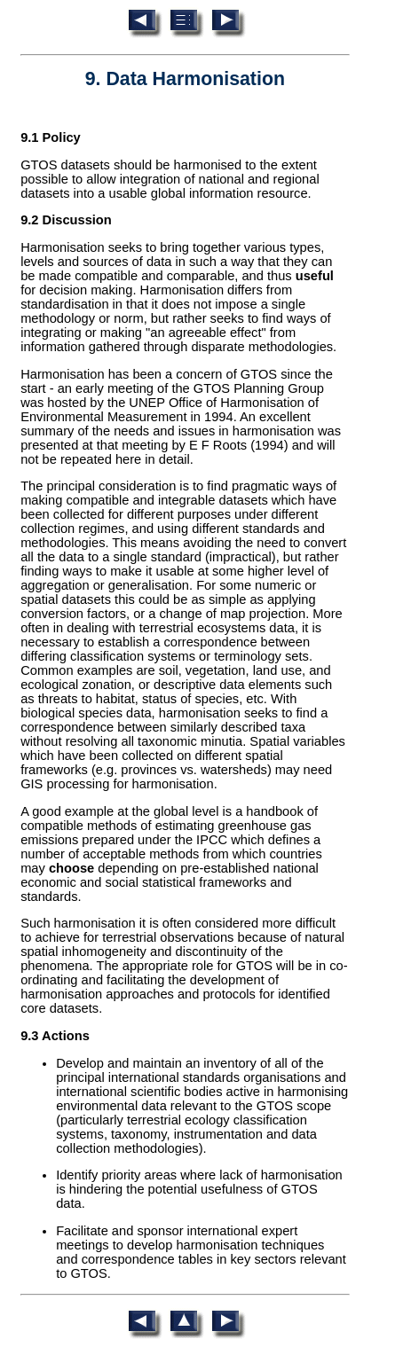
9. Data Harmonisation (185, 79)
